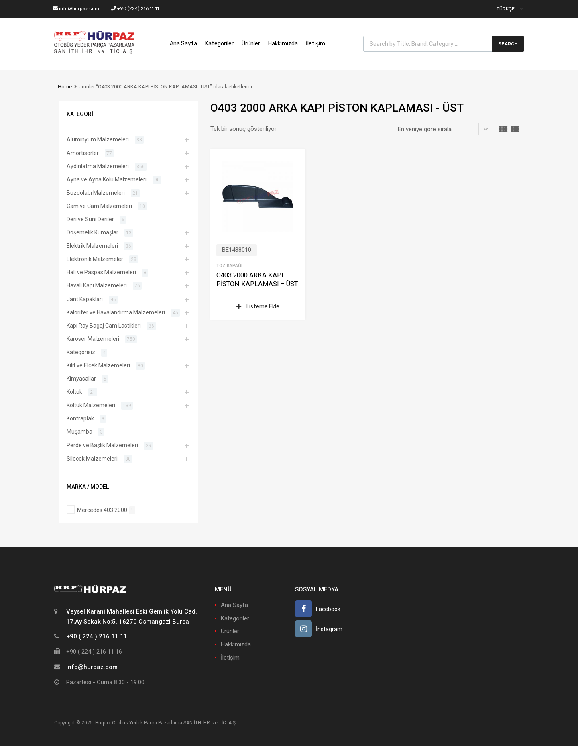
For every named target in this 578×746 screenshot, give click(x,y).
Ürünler (251, 43)
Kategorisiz (81, 352)
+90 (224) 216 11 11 (135, 8)
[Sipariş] (443, 129)
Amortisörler (83, 153)
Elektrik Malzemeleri (92, 246)
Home (65, 87)
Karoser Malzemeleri (93, 339)
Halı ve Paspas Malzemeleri (101, 272)
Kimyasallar (81, 378)
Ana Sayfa (183, 43)
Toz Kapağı (229, 265)
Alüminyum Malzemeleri (98, 139)
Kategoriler (219, 43)
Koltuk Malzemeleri (91, 405)
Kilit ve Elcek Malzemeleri (98, 365)
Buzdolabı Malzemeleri (96, 193)
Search (508, 44)
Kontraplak (80, 418)
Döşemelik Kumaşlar (92, 232)
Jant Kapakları (85, 299)
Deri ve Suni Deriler (90, 219)
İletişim (315, 43)
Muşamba (79, 431)
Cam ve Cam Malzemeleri (99, 206)
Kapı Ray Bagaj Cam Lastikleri (104, 325)
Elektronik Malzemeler (95, 259)
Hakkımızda (283, 43)
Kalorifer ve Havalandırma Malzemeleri (116, 312)
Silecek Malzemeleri (92, 458)
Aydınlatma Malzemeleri (98, 166)
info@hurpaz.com (76, 8)
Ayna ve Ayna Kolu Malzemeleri (107, 179)
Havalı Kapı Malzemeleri (97, 285)
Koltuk (74, 392)
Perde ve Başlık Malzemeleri (102, 445)
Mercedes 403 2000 (102, 510)
